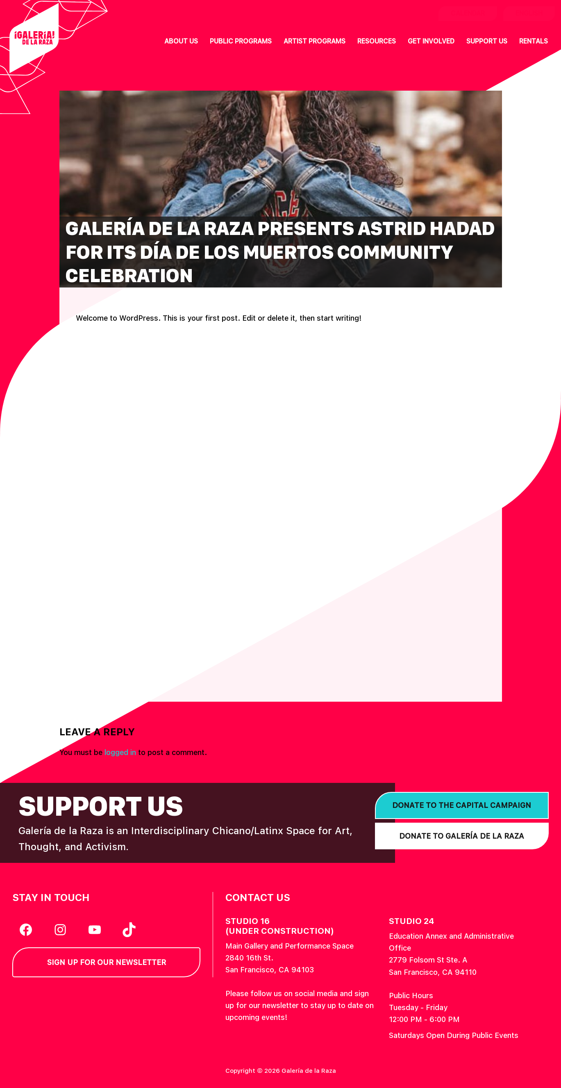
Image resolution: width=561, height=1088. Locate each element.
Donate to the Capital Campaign (461, 805)
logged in (120, 752)
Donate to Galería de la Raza (461, 836)
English (529, 13)
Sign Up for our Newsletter (106, 962)
